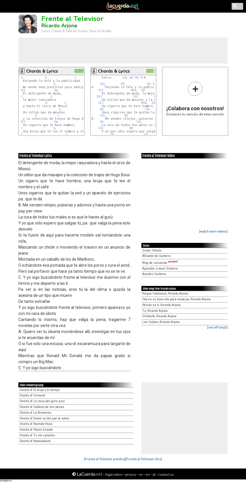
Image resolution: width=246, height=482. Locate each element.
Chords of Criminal (32, 395)
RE (131, 78)
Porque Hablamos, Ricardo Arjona (165, 293)
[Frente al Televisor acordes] (104, 459)
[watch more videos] (213, 231)
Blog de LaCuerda (160, 263)
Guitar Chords (152, 250)
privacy (130, 474)
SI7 (100, 90)
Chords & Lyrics (42, 71)
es (141, 474)
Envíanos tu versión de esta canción (195, 99)
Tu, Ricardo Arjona (155, 311)
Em (55, 90)
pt (154, 474)
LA (122, 87)
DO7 (99, 96)
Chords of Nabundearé (35, 441)
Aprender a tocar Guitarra (160, 268)
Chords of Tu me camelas (37, 435)
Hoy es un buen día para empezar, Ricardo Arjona (176, 299)
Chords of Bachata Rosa (35, 424)
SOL (125, 78)
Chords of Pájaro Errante (36, 429)
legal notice (113, 474)
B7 (23, 90)
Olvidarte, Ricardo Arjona (159, 316)
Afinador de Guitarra (156, 256)
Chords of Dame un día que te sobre (44, 418)
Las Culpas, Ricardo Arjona (161, 322)
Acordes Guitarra (154, 274)
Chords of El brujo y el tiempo (39, 390)
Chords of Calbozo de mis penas (41, 407)
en (148, 474)
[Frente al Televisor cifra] (143, 459)
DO (137, 78)
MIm (133, 90)
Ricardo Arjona (59, 25)
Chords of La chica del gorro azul (42, 401)
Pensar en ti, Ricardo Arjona (161, 305)
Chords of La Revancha (35, 413)
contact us (166, 474)
